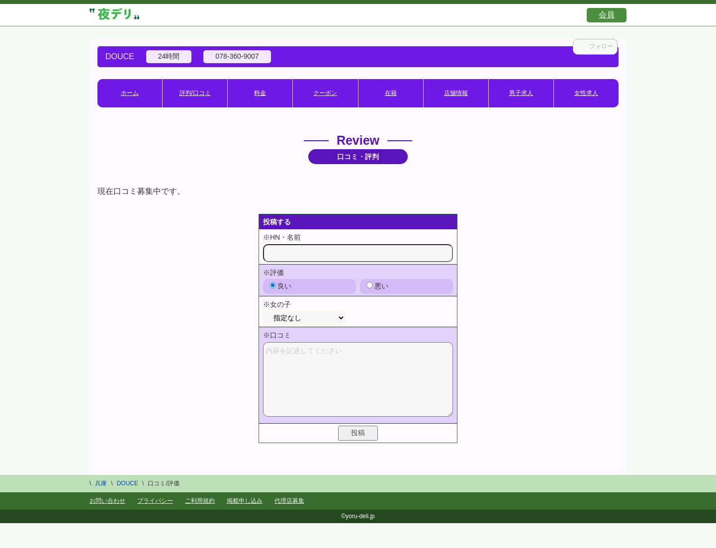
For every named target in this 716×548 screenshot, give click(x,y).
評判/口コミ (195, 93)
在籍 (391, 93)
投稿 (358, 433)
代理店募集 (289, 500)
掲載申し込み (245, 500)
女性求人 (586, 93)
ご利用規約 (200, 500)
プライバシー (155, 500)
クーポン (325, 93)
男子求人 (521, 93)
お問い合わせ (107, 500)
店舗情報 (456, 93)
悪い (377, 286)
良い (280, 286)
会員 (607, 14)
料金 (260, 93)
